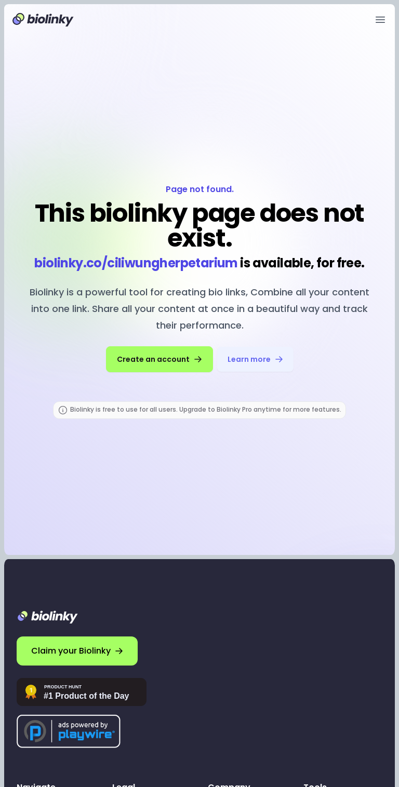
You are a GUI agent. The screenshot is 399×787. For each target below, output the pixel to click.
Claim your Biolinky (77, 651)
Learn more (255, 359)
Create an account (159, 359)
